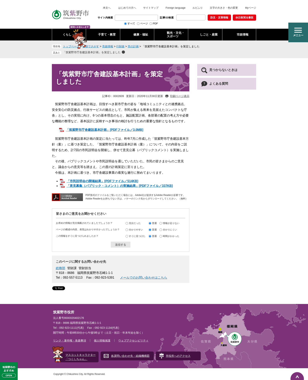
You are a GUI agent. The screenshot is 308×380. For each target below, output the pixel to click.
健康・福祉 (140, 34)
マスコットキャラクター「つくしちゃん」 (80, 357)
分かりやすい (136, 229)
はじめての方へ (127, 7)
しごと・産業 (209, 34)
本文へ (107, 7)
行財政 (120, 46)
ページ (144, 23)
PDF (155, 23)
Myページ (250, 7)
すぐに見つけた (137, 236)
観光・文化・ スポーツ (175, 34)
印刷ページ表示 (179, 96)
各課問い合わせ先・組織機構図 (130, 355)
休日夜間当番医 (244, 17)
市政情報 (242, 34)
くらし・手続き (73, 34)
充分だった (135, 223)
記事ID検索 (167, 17)
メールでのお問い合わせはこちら (143, 277)
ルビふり (197, 7)
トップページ (71, 46)
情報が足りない (171, 223)
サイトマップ (151, 7)
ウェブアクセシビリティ (133, 340)
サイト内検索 (105, 17)
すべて (131, 23)
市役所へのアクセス (178, 355)
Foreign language (175, 7)
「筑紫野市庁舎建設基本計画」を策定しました (92, 52)
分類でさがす (90, 46)
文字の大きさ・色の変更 (224, 7)
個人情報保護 (102, 340)
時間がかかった (171, 236)
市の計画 (133, 46)
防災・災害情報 (219, 17)
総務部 (60, 268)
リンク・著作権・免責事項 (69, 340)
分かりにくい (170, 229)
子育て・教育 (107, 34)
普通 (154, 223)
